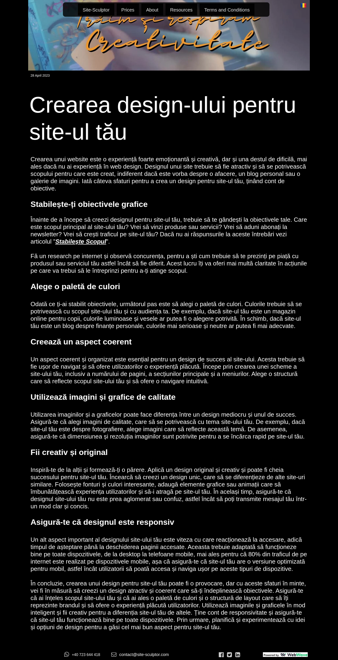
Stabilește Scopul (80, 241)
